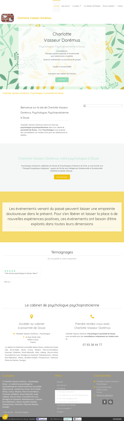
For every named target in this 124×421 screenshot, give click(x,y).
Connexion (117, 419)
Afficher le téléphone (104, 395)
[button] (5, 417)
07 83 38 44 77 (92, 344)
